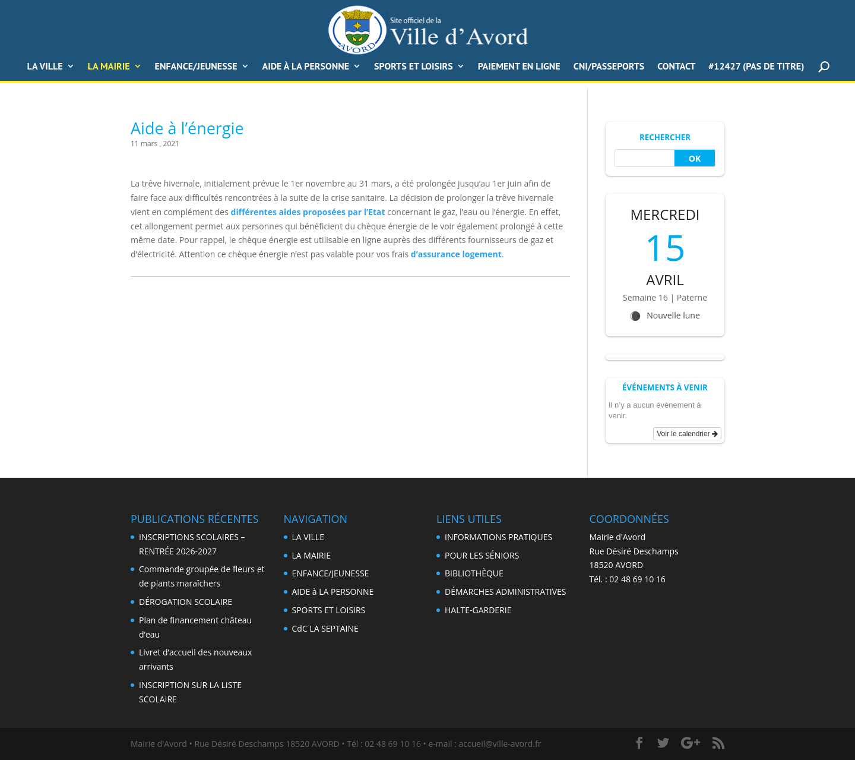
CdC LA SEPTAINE (325, 628)
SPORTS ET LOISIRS (413, 67)
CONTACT (676, 67)
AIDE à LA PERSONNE (306, 67)
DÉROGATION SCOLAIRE (185, 601)
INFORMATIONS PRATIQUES (498, 537)
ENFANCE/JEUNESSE (196, 67)
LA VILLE (45, 67)
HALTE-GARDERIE (478, 610)
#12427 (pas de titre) (756, 67)
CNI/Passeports (609, 67)
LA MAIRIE (311, 555)
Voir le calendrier (687, 434)
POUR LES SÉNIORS (482, 555)
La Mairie (109, 67)
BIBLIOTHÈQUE (474, 573)
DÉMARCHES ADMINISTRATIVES (505, 591)
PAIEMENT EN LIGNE (519, 67)
